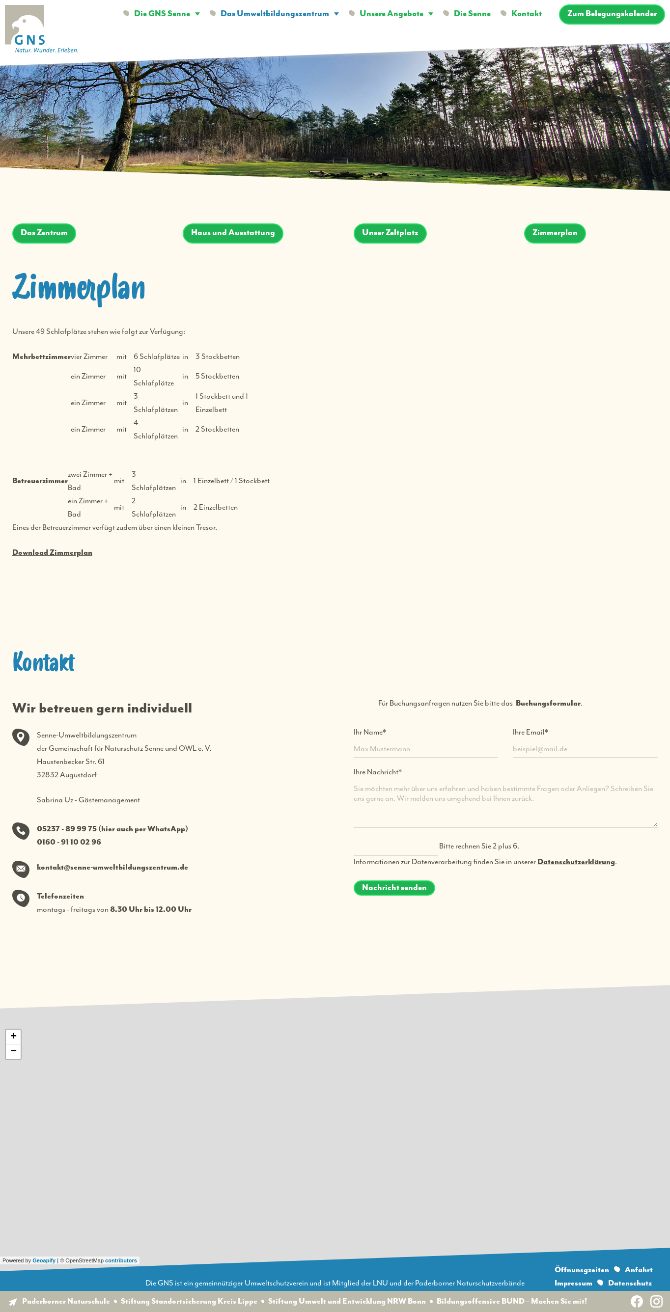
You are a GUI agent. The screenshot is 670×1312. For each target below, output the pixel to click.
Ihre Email (530, 731)
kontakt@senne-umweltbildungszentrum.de (112, 867)
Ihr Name (370, 731)
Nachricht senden (394, 888)
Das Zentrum (44, 233)
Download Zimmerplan (52, 552)
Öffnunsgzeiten (582, 1270)
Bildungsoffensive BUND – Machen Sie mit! (512, 1301)
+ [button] (13, 1037)
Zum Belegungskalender (612, 14)
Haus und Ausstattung (233, 233)
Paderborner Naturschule (66, 1301)
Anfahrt (639, 1270)
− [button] (13, 1051)
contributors (121, 1260)
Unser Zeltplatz (390, 233)
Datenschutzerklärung (576, 862)
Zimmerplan (555, 233)
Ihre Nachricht (378, 771)
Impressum (573, 1283)
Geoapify (44, 1260)
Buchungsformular (548, 703)
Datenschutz (630, 1283)
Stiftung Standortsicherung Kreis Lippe (189, 1301)
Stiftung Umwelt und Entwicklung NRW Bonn (347, 1301)
